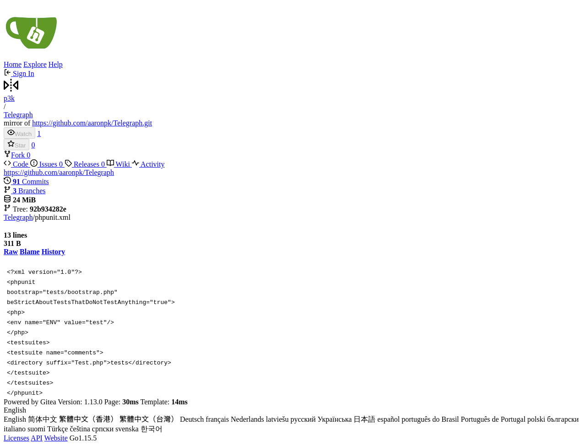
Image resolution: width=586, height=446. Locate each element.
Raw (11, 252)
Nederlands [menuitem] (247, 419)
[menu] (293, 420)
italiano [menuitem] (15, 429)
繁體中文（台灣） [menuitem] (148, 419)
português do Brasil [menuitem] (430, 419)
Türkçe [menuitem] (57, 429)
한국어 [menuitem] (152, 429)
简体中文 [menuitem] (42, 419)
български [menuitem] (563, 419)
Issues (47, 164)
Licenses (16, 438)
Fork (15, 155)
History (53, 252)
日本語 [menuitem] (364, 419)
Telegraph (18, 115)
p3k (9, 98)
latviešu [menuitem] (277, 419)
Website (56, 438)
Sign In (19, 73)
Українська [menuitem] (334, 419)
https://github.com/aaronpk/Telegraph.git (92, 123)
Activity (148, 164)
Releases (86, 164)
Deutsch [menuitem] (192, 419)
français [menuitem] (217, 419)
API (37, 438)
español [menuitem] (388, 419)
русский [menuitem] (303, 419)
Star (16, 144)
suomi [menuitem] (36, 429)
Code (17, 164)
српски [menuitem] (103, 429)
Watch (19, 133)
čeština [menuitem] (80, 429)
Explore (35, 64)
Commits (26, 181)
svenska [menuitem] (127, 429)
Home (13, 64)
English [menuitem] (15, 419)
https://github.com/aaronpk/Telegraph (59, 172)
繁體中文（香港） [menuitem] (88, 419)
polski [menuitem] (536, 419)
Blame (30, 252)
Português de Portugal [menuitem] (493, 419)
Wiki (119, 164)
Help (56, 64)
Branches (25, 191)
